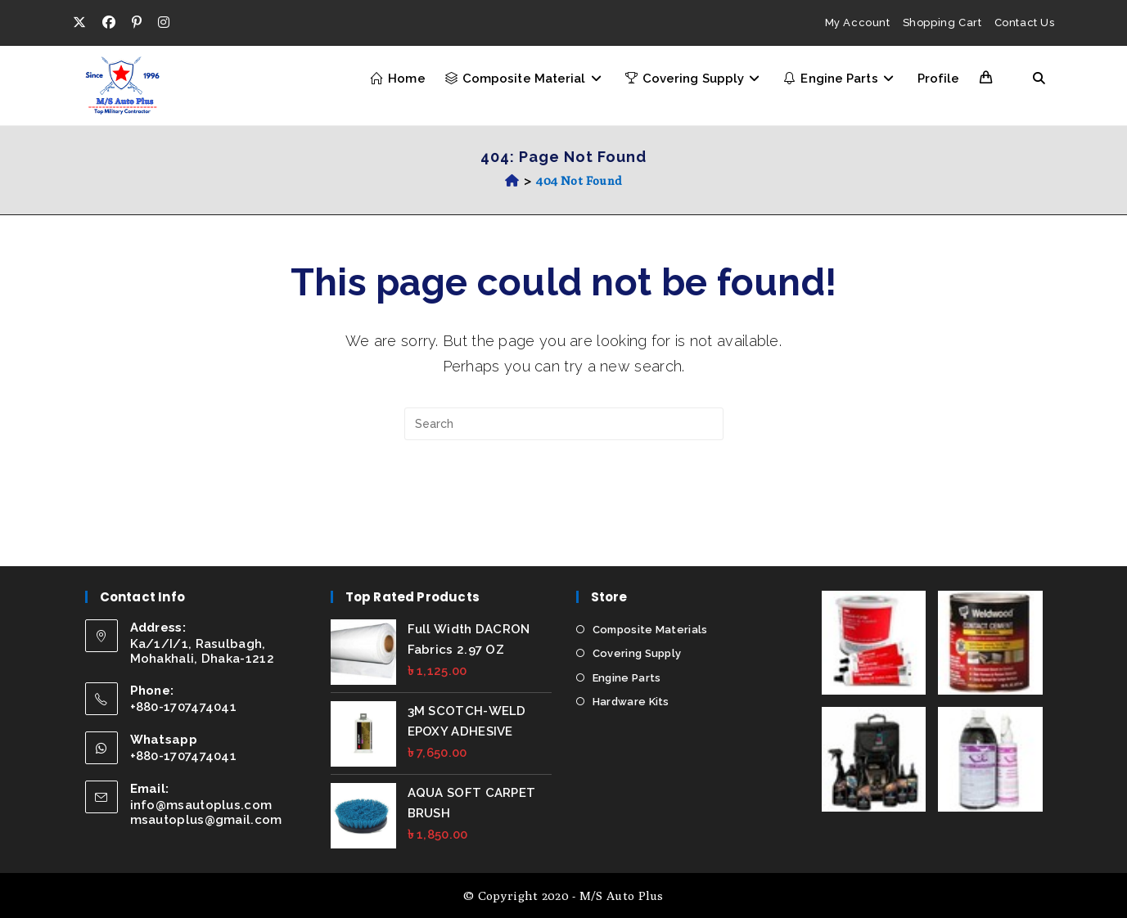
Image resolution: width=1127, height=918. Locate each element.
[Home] (512, 180)
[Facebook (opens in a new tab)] (109, 23)
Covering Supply (637, 653)
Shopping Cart (942, 22)
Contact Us (1024, 22)
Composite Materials (650, 629)
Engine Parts (627, 677)
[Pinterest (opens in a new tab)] (137, 23)
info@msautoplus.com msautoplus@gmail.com (206, 811)
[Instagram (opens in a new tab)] (164, 23)
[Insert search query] (564, 423)
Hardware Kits (631, 701)
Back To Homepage (564, 507)
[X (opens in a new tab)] (83, 23)
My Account (857, 22)
